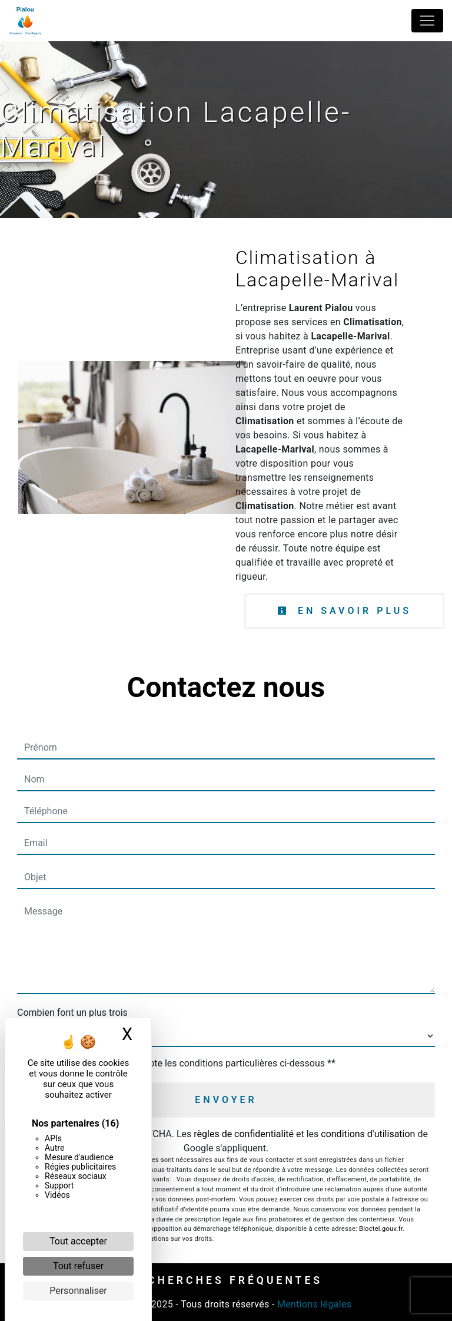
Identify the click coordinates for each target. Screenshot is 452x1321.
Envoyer (226, 1099)
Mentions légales (313, 1304)
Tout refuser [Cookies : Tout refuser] (78, 1266)
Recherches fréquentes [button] (226, 1280)
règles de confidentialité (244, 1134)
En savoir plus (344, 610)
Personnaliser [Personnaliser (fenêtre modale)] (78, 1290)
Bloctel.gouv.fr (381, 1229)
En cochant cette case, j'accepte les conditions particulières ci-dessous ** (182, 1063)
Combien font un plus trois (72, 1012)
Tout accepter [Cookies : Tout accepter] (78, 1241)
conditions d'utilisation (368, 1134)
